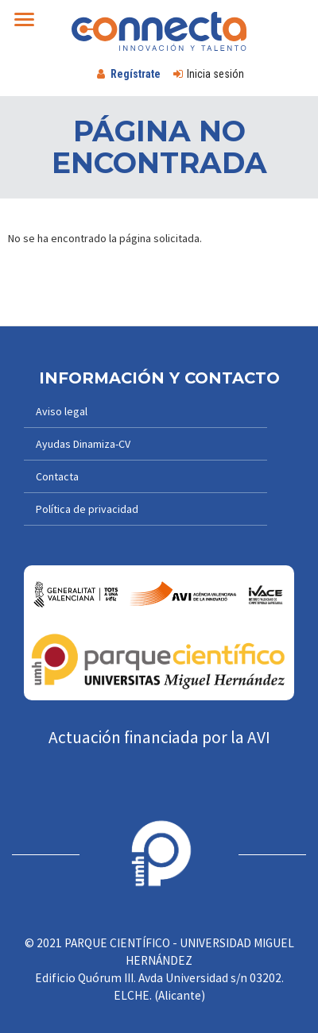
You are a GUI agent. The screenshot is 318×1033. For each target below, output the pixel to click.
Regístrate (136, 73)
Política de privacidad (87, 509)
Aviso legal (61, 411)
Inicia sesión (215, 73)
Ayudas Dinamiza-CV (83, 444)
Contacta (57, 476)
